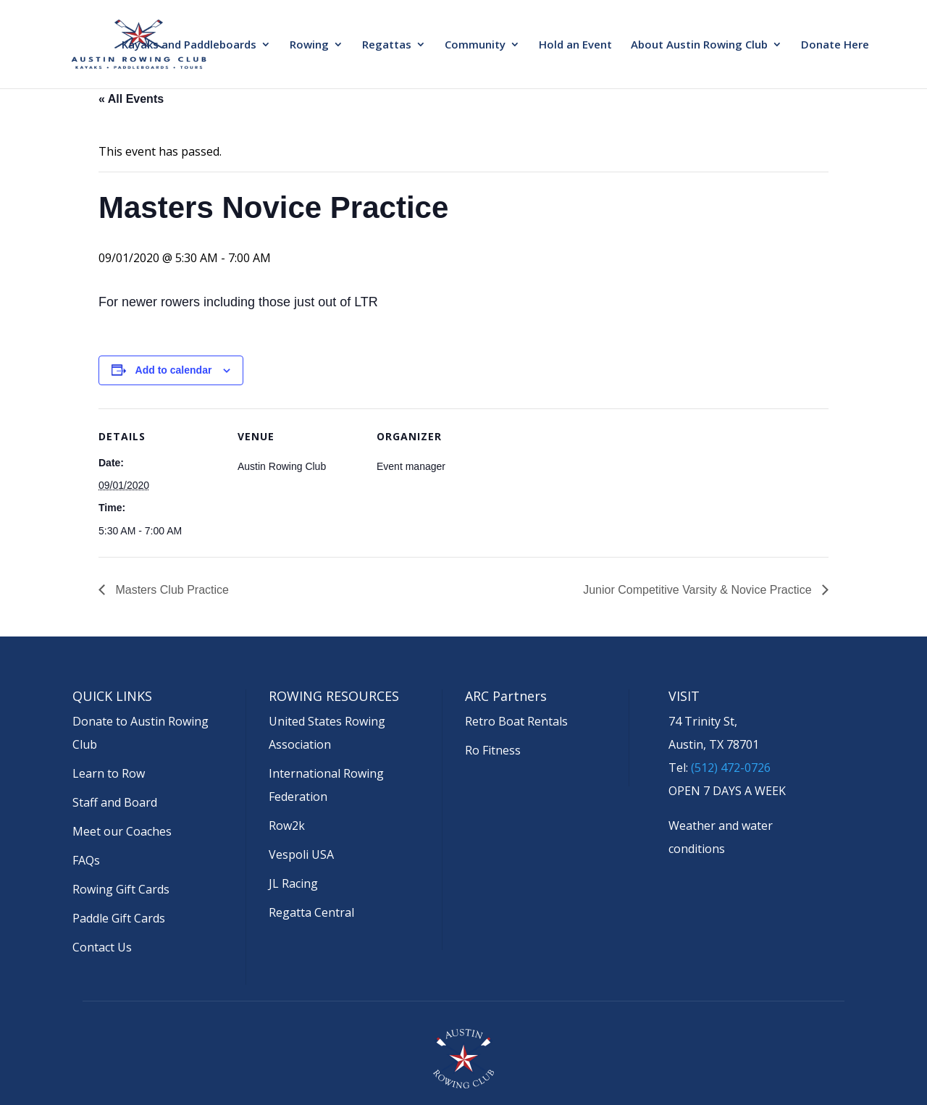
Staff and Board (114, 802)
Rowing (309, 45)
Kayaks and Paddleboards (189, 45)
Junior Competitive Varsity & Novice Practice (699, 590)
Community (475, 45)
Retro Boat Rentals (516, 721)
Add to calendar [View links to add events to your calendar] (173, 370)
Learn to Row (108, 773)
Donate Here (835, 45)
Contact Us (102, 947)
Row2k (287, 825)
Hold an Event (575, 45)
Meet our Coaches (122, 831)
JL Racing (293, 883)
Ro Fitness (493, 750)
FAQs (86, 860)
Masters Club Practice (170, 590)
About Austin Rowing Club (699, 45)
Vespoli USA (301, 854)
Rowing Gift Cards (120, 889)
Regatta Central (311, 912)
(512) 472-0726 (731, 768)
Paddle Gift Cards (118, 918)
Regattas (386, 45)
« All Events (131, 99)
